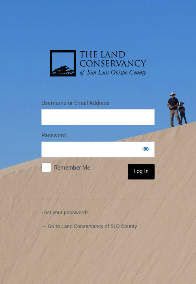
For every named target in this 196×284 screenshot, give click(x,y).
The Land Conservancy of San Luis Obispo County (98, 63)
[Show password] (146, 149)
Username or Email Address (75, 103)
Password (53, 135)
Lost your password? (65, 212)
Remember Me (72, 167)
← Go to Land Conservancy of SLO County (89, 226)
